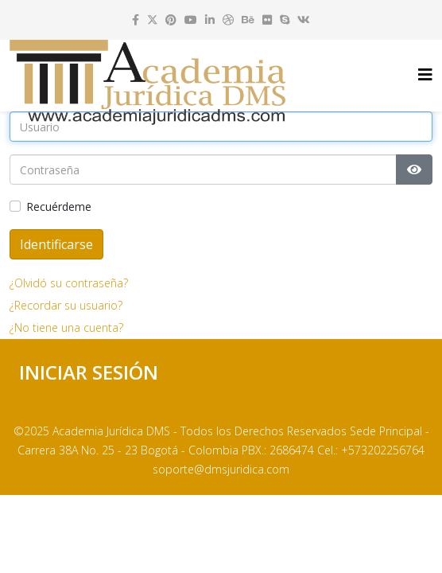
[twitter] (152, 19)
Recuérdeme (58, 206)
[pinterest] (170, 19)
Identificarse (56, 244)
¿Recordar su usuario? (66, 305)
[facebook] (135, 19)
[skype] (284, 19)
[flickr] (267, 19)
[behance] (248, 19)
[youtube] (190, 19)
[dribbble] (228, 19)
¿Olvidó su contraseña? (69, 282)
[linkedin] (210, 19)
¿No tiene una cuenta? (66, 327)
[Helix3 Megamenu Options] (425, 74)
